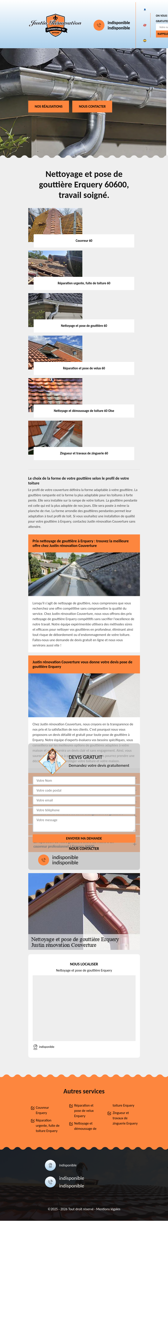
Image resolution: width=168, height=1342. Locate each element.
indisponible (119, 22)
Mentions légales (108, 1209)
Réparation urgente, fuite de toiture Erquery (48, 1125)
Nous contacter (92, 106)
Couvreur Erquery (42, 1110)
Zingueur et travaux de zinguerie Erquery (125, 1118)
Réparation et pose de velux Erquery (84, 1110)
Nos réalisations (49, 106)
